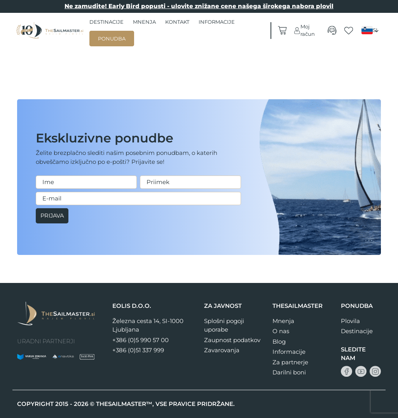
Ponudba (112, 38)
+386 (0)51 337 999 (138, 350)
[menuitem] (371, 30)
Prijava (53, 216)
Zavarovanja (221, 350)
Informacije (217, 22)
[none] (371, 30)
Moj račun (304, 30)
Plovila (350, 321)
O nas (280, 331)
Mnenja (144, 22)
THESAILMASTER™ (124, 403)
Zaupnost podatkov (232, 340)
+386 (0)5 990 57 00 (140, 340)
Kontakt (177, 22)
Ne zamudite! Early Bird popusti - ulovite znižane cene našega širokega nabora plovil (199, 6)
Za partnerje (290, 362)
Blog (279, 341)
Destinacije (106, 22)
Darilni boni (289, 372)
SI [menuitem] (375, 30)
